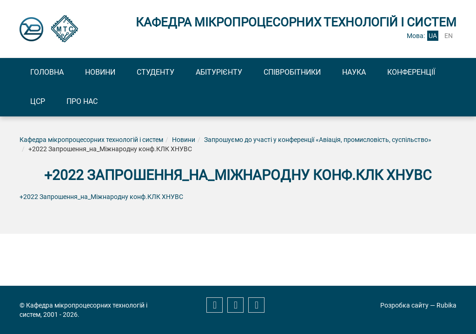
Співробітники (292, 72)
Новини (100, 72)
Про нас (82, 101)
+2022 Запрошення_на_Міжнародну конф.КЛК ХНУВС (101, 196)
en (448, 35)
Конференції (411, 72)
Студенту (155, 72)
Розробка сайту (404, 305)
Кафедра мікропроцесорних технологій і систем (91, 139)
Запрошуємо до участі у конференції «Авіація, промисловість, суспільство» (317, 139)
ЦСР (37, 101)
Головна (47, 72)
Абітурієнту (219, 72)
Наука (354, 72)
